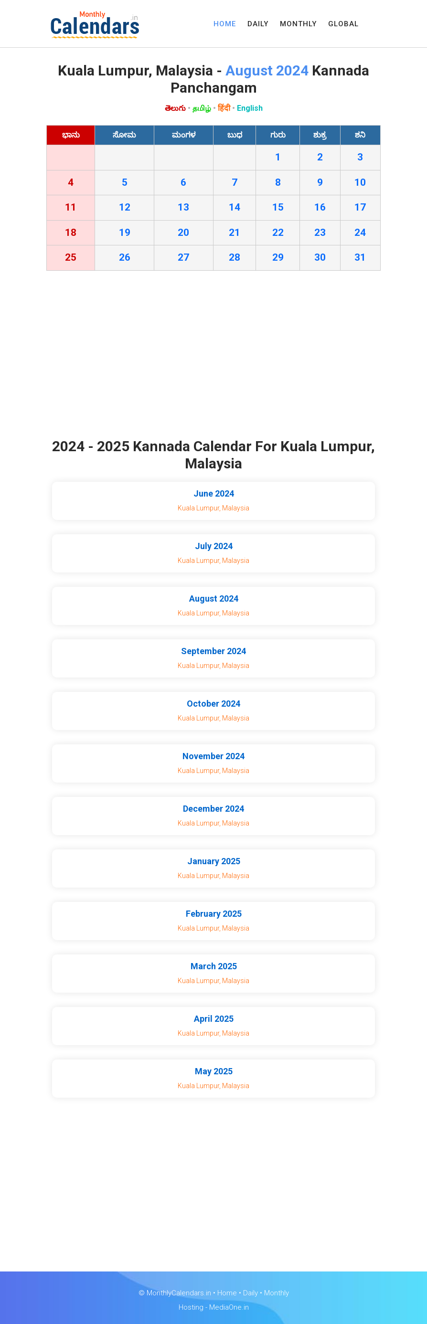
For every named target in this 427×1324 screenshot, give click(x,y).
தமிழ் (201, 108)
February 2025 (214, 914)
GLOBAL (343, 24)
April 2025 (214, 1019)
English (250, 108)
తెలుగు (175, 108)
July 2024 (214, 546)
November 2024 (213, 756)
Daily (250, 1293)
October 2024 (213, 704)
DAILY (257, 24)
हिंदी (224, 108)
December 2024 (213, 809)
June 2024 (213, 493)
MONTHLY (298, 24)
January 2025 (213, 861)
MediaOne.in (229, 1307)
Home (227, 1293)
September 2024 (213, 651)
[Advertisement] (213, 357)
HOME (225, 24)
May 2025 (214, 1071)
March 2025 (214, 966)
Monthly (276, 1293)
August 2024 (213, 598)
